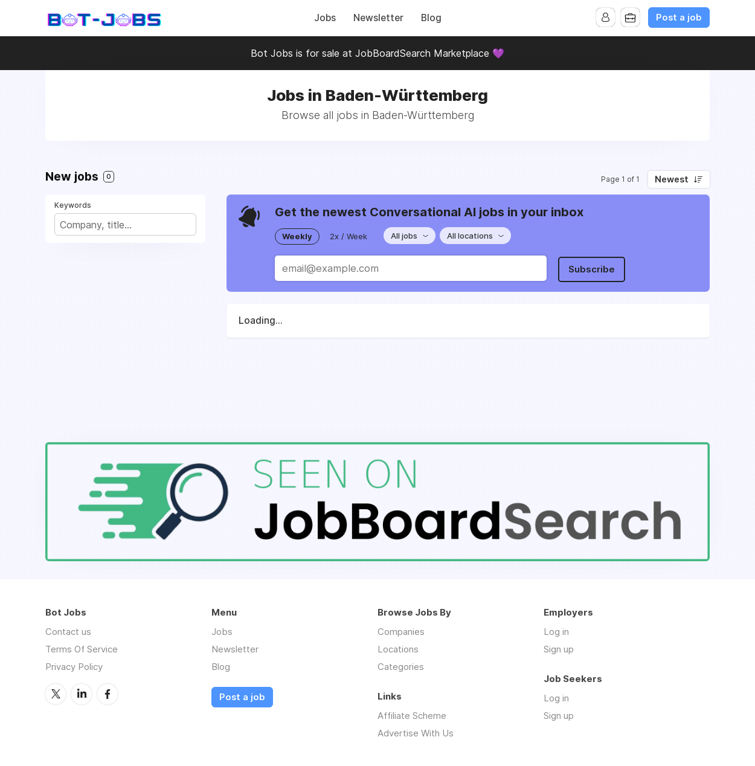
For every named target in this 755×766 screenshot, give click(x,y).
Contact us (68, 631)
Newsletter (378, 18)
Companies (401, 631)
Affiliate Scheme (412, 715)
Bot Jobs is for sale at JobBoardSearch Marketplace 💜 (377, 53)
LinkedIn (81, 693)
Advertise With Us (416, 733)
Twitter (55, 693)
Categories (401, 666)
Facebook (107, 693)
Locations (398, 649)
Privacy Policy (74, 666)
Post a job (679, 17)
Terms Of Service (81, 649)
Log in (556, 631)
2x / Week (348, 235)
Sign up (559, 649)
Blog (431, 18)
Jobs (325, 18)
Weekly (297, 235)
